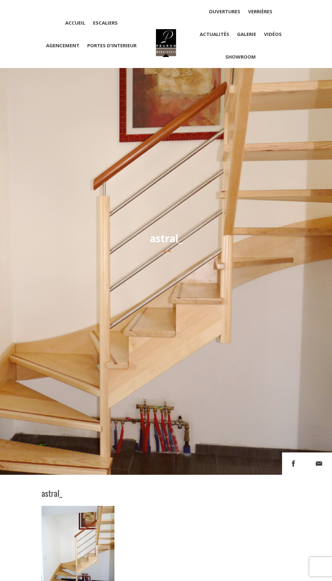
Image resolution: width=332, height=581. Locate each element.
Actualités (214, 34)
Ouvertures (224, 11)
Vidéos (273, 34)
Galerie (246, 34)
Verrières (260, 11)
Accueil (75, 22)
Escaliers (105, 22)
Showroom (240, 56)
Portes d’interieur (111, 45)
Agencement (62, 45)
